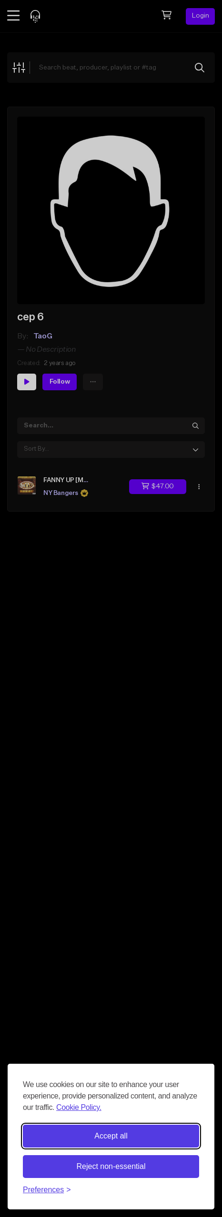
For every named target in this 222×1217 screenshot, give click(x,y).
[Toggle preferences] (47, 1190)
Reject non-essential (111, 1166)
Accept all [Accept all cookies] (110, 1136)
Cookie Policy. (78, 1107)
